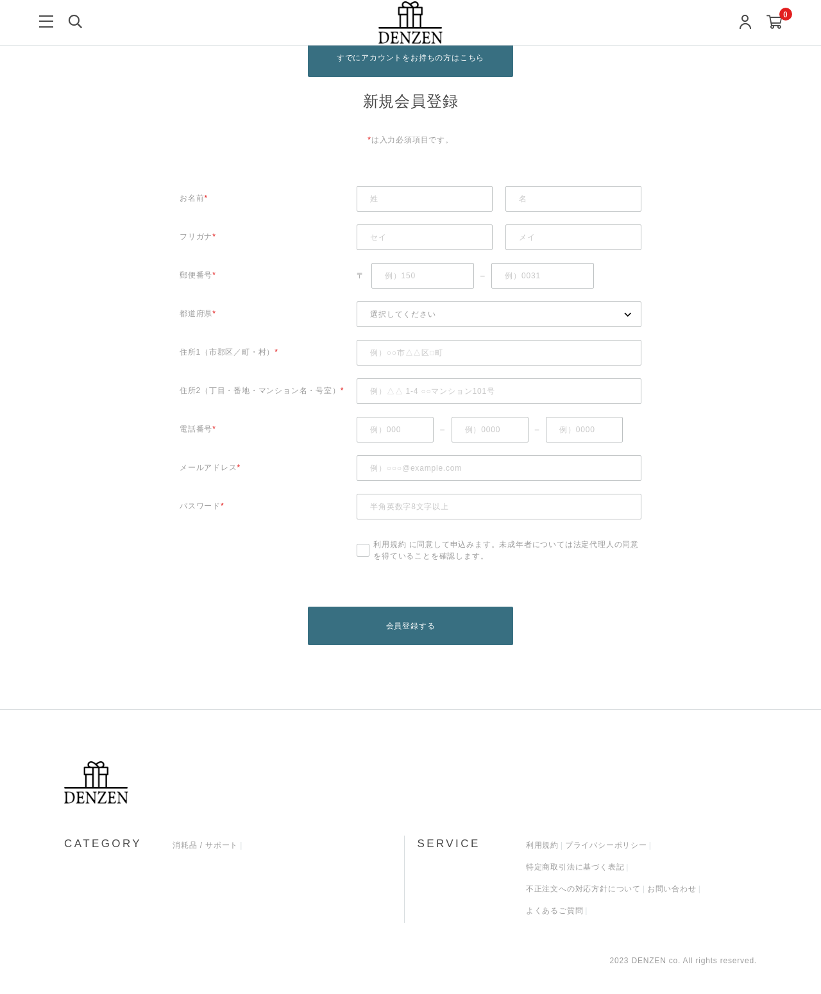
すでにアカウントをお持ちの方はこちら (410, 57)
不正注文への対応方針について (583, 889)
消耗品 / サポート (205, 845)
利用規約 (389, 544)
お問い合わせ (672, 889)
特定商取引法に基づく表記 (575, 867)
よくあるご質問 (555, 911)
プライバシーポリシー (606, 845)
